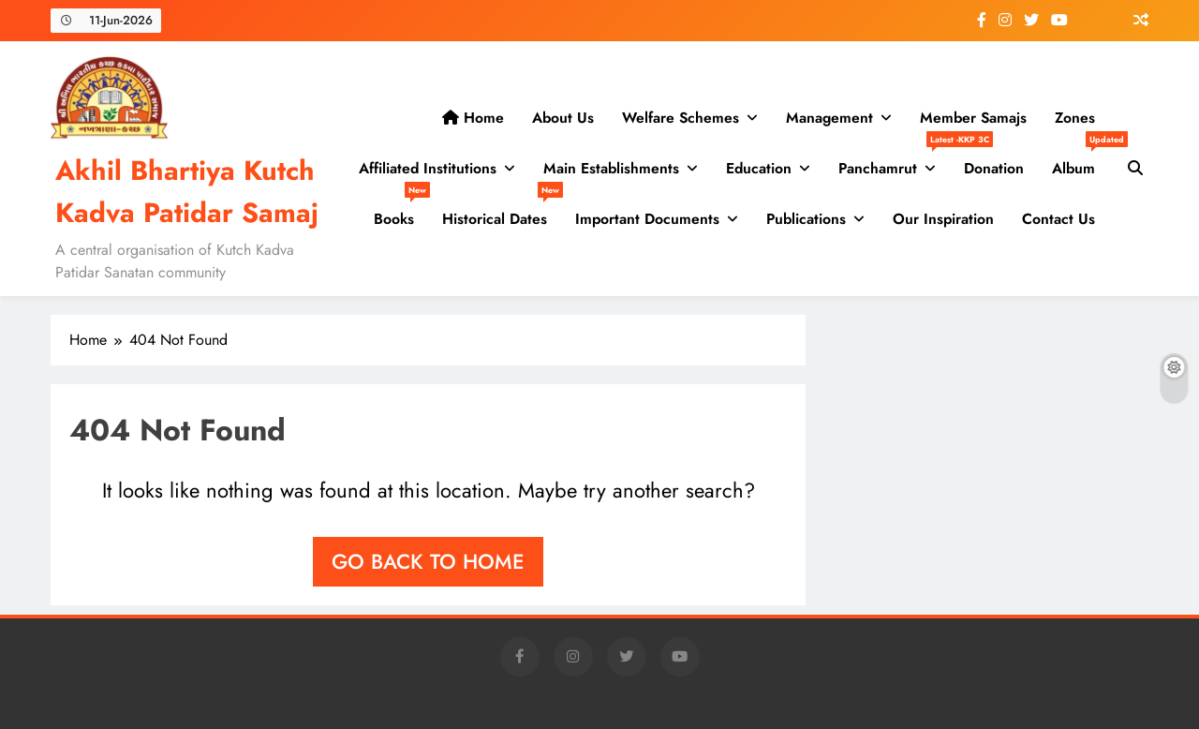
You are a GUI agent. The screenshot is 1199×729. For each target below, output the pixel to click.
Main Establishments (611, 168)
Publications (806, 219)
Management (829, 117)
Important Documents (647, 219)
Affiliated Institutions (427, 168)
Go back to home (428, 561)
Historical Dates (501, 212)
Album (1080, 161)
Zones (1075, 117)
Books (401, 212)
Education (759, 168)
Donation (994, 168)
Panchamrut (894, 161)
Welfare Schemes (680, 117)
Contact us (1058, 219)
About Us (563, 117)
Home (473, 117)
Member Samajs (973, 117)
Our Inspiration (943, 219)
